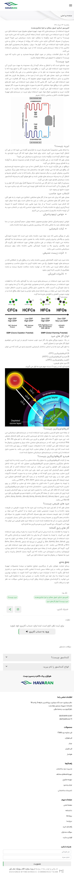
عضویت (37, 864)
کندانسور (8, 176)
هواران (58, 57)
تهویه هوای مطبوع (29, 31)
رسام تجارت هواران (61, 566)
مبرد (55, 183)
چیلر (32, 44)
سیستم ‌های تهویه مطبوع (58, 263)
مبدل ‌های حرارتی (32, 290)
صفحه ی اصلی (66, 15)
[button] (37, 657)
